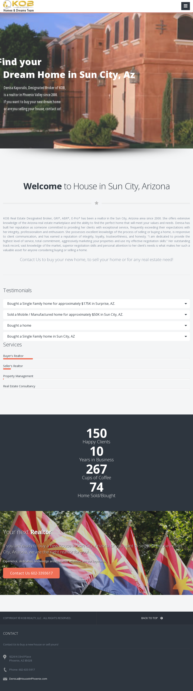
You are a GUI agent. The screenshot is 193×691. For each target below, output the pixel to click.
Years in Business (96, 459)
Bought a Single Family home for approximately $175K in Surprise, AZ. (61, 303)
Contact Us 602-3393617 (31, 573)
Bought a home (19, 325)
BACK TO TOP (152, 618)
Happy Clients (96, 441)
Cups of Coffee (96, 477)
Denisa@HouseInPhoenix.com (28, 678)
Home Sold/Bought (96, 495)
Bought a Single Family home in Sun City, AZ (41, 336)
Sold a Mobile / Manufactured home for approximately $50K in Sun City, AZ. (65, 314)
